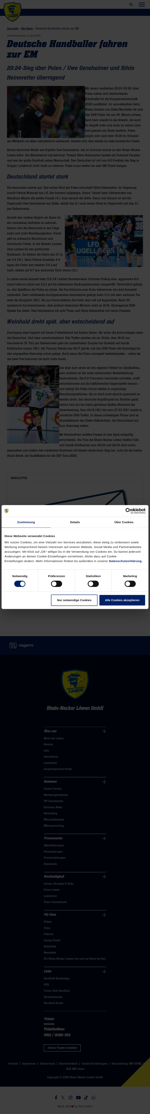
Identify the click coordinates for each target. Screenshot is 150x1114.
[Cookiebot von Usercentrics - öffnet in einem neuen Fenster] (128, 511)
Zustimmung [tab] (26, 522)
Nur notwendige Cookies (74, 600)
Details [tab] (75, 522)
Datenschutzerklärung (125, 561)
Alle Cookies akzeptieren (122, 600)
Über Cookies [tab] (124, 522)
